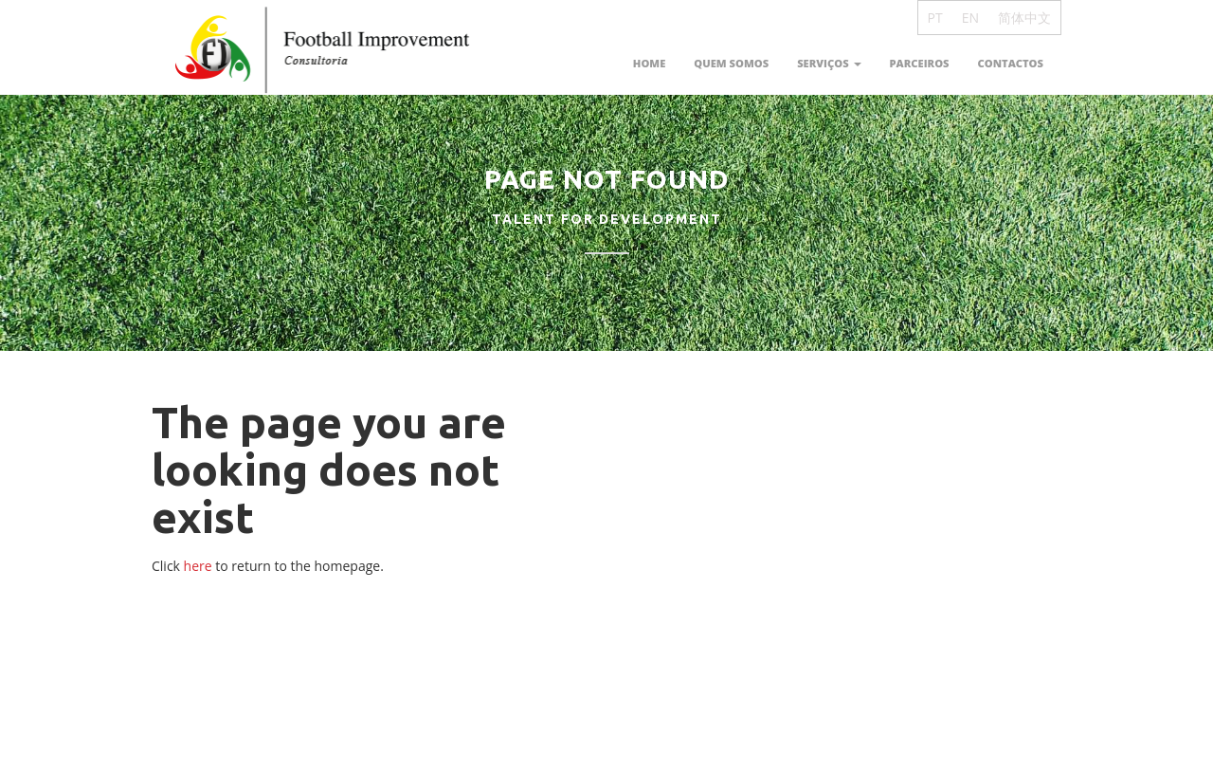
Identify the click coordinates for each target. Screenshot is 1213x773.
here (198, 566)
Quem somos (731, 63)
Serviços (828, 63)
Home (649, 63)
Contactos (1010, 63)
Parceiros (920, 63)
